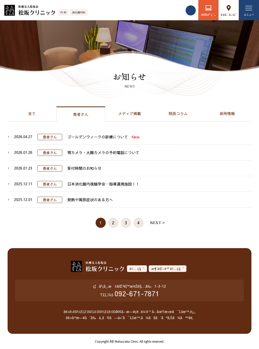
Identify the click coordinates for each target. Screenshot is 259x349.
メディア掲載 (129, 113)
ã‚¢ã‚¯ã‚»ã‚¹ (229, 14)
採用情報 (227, 113)
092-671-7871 (137, 293)
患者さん (80, 114)
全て (32, 113)
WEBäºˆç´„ (208, 14)
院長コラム (178, 113)
